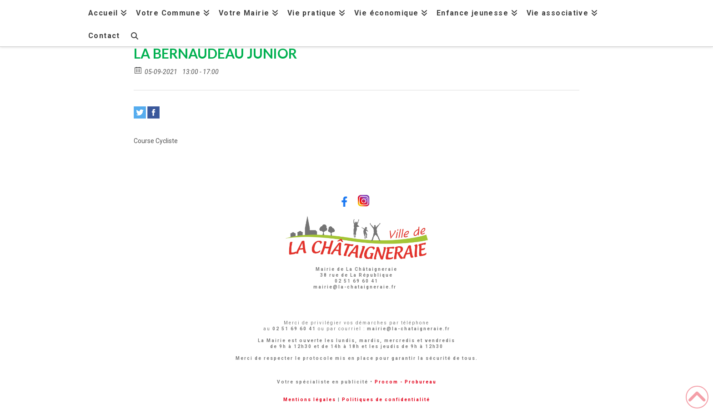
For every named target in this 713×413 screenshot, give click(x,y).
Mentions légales (309, 399)
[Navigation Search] (134, 34)
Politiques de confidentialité (386, 399)
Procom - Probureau (406, 381)
